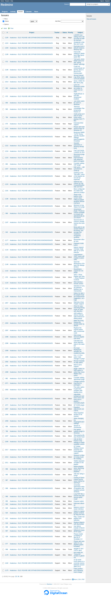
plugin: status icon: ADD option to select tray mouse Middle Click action (80, 372)
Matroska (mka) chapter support (79, 303)
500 (6, 504)
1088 (6, 372)
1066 (6, 414)
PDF (83, 579)
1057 (6, 303)
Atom (75, 579)
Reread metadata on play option (79, 361)
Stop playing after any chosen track (79, 436)
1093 (6, 323)
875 (6, 124)
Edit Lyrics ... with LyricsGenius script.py (79, 168)
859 (6, 103)
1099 (6, 350)
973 (6, 62)
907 (6, 531)
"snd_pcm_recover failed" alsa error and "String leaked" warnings (80, 61)
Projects (7, 1)
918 (6, 523)
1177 (6, 240)
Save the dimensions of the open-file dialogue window (79, 264)
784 (6, 117)
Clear (11, 28)
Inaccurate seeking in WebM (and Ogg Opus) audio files (79, 54)
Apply (5, 28)
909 (6, 488)
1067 (6, 409)
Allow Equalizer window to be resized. (79, 414)
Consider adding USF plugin (79, 164)
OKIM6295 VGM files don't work (79, 43)
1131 (6, 288)
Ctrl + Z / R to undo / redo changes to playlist (80, 357)
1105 (6, 37)
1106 (6, 70)
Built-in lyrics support (78, 365)
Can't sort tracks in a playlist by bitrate (80, 151)
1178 (6, 555)
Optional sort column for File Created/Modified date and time (79, 184)
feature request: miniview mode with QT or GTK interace (79, 249)
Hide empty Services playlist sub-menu (79, 336)
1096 (6, 343)
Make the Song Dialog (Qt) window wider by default (79, 323)
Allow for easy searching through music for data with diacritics (79, 308)
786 (6, 431)
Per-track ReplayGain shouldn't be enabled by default (80, 350)
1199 (6, 54)
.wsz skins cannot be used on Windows (79, 102)
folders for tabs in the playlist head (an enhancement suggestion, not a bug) (79, 296)
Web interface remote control (78, 283)
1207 (6, 169)
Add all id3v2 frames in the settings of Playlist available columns (79, 441)
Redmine (49, 584)
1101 (6, 128)
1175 (6, 570)
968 (6, 496)
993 (6, 88)
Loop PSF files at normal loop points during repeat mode (80, 496)
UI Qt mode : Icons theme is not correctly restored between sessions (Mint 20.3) (79, 563)
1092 (6, 362)
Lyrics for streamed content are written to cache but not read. (79, 88)
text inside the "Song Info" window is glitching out (80, 555)
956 (6, 426)
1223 (6, 43)
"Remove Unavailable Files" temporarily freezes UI (79, 109)
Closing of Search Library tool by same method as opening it (79, 480)
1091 (6, 365)
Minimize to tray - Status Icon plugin (79, 206)
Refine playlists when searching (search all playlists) (79, 469)
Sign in (102, 1)
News (36, 12)
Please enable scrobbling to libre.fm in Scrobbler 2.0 (78, 536)
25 (16, 576)
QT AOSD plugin (79, 405)
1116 (6, 250)
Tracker (57, 32)
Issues (20, 12)
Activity (12, 12)
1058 (6, 421)
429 (6, 536)
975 (6, 96)
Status (7, 21)
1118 (6, 176)
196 (6, 77)
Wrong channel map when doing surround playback (80, 77)
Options (6, 24)
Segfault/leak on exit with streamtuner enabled (79, 96)
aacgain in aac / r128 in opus (79, 549)
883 (6, 164)
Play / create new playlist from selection (79, 518)
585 (6, 109)
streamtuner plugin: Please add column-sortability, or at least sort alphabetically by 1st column (80, 213)
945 (6, 508)
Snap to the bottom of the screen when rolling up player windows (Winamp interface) (79, 199)
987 (6, 480)
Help (12, 1)
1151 (6, 257)
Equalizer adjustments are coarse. (79, 409)
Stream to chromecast (77, 426)
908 (6, 527)
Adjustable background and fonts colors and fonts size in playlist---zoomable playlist (79, 399)
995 (6, 474)
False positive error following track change (78, 570)
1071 (6, 383)
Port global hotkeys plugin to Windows (79, 431)
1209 (6, 48)
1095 (6, 357)
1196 (6, 199)
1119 (6, 316)
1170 (6, 244)
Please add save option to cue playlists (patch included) (79, 543)
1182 (6, 563)
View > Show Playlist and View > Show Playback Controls (79, 277)
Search (66, 4)
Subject (80, 32)
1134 (6, 283)
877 (6, 544)
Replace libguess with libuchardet (79, 523)
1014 (6, 82)
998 (6, 549)
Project (31, 32)
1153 (6, 184)
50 (18, 576)
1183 (6, 206)
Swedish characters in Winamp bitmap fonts (79, 145)
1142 (6, 271)
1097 (6, 330)
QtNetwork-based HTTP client (79, 531)
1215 (6, 158)
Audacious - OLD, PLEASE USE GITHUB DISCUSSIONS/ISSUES (31, 37)
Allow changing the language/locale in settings (79, 421)
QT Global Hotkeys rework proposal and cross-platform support (79, 450)
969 (6, 213)
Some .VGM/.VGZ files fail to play (79, 82)
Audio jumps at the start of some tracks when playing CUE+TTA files (80, 117)
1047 (6, 436)
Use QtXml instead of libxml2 (79, 527)
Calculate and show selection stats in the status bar (79, 343)
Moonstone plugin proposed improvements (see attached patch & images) (79, 157)
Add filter (57, 21)
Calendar (28, 12)
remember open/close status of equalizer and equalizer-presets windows (79, 488)
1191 (6, 191)
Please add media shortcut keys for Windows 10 (79, 128)
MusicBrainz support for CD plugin (78, 270)
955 (6, 501)
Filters (6, 19)
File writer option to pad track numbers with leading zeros (79, 389)
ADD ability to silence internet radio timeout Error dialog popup (80, 315)
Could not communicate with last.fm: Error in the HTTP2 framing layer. (79, 70)
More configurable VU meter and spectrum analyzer (80, 190)
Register (107, 1)
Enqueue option (79, 501)
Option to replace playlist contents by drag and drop (79, 512)
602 (6, 137)
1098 (6, 337)
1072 (6, 405)
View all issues (91, 19)
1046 (6, 441)
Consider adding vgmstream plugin (79, 378)
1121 (6, 308)
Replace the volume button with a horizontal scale (79, 330)
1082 (6, 390)
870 (6, 277)
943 (6, 232)
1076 (6, 398)
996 (6, 469)
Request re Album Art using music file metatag (79, 457)
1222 (6, 146)
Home (2, 1)
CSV (79, 579)
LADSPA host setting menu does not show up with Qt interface (80, 37)
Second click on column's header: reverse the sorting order (80, 222)
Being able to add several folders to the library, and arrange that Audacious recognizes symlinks (79, 232)
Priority (70, 32)
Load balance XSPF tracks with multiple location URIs (79, 257)
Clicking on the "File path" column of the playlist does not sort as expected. (80, 176)
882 (6, 378)
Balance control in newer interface (79, 508)
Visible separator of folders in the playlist (79, 462)
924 (6, 513)
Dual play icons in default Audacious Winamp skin (79, 47)
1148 (6, 264)
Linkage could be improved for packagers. (79, 383)
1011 (6, 462)
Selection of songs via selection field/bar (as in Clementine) (80, 288)
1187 (6, 222)
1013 (6, 457)
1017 (6, 450)
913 (6, 518)
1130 (6, 296)
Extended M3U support (78, 124)
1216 (6, 151)
